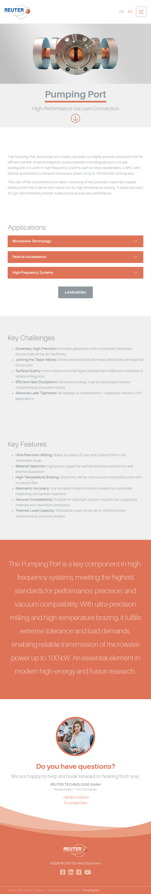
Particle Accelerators (29, 258)
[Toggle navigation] (141, 12)
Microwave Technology (31, 242)
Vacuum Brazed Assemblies (63, 890)
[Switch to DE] (121, 12)
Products (39, 890)
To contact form (75, 806)
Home (27, 890)
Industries (76, 293)
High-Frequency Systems (32, 273)
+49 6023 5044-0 (76, 800)
